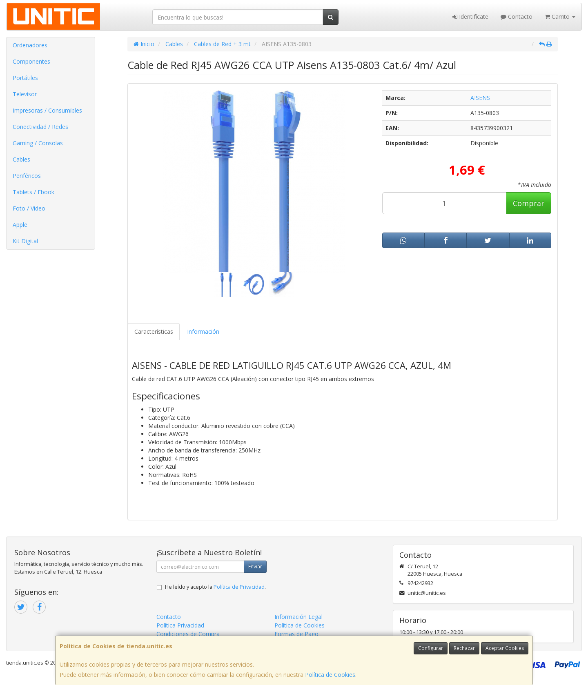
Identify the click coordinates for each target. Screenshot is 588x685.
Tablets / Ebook (33, 192)
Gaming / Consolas (38, 143)
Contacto (516, 16)
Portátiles (25, 78)
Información (203, 331)
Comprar (528, 203)
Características (153, 331)
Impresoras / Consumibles (47, 110)
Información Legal (298, 617)
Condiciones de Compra (188, 634)
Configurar (430, 648)
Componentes (31, 61)
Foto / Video (29, 208)
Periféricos (27, 176)
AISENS (480, 98)
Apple (20, 224)
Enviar (255, 566)
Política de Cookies (330, 674)
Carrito (560, 16)
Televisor (25, 94)
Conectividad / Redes (40, 127)
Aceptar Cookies (505, 648)
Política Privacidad (180, 625)
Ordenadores (30, 45)
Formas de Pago (296, 634)
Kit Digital (25, 241)
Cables (21, 159)
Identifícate (470, 16)
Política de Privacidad (239, 586)
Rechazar (464, 648)
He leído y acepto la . (215, 586)
